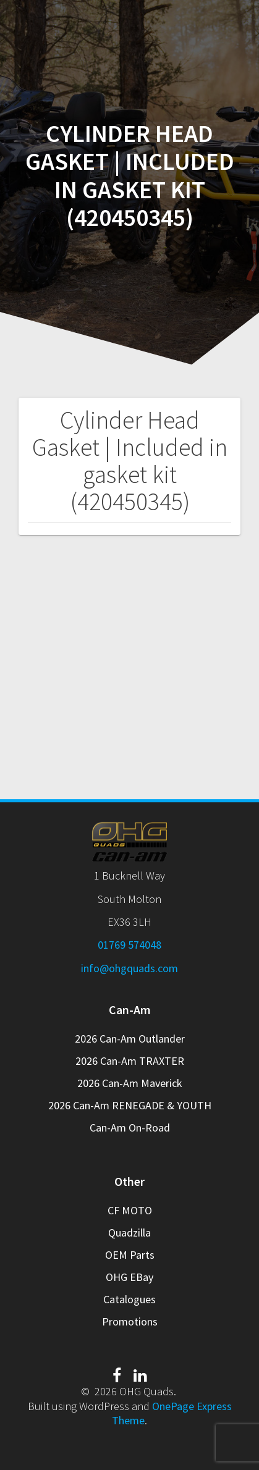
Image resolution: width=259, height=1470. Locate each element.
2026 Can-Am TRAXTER (129, 1061)
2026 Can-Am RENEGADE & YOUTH (129, 1105)
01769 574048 (129, 945)
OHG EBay (129, 1277)
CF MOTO (130, 1210)
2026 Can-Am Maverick (129, 1083)
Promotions (130, 1321)
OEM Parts (130, 1255)
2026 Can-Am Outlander (130, 1038)
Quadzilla (129, 1232)
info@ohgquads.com (129, 968)
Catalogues (129, 1299)
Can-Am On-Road (130, 1127)
